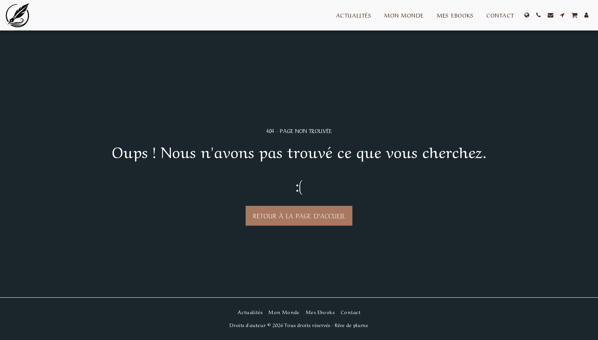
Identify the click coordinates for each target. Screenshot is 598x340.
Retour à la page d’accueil (299, 215)
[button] (538, 15)
